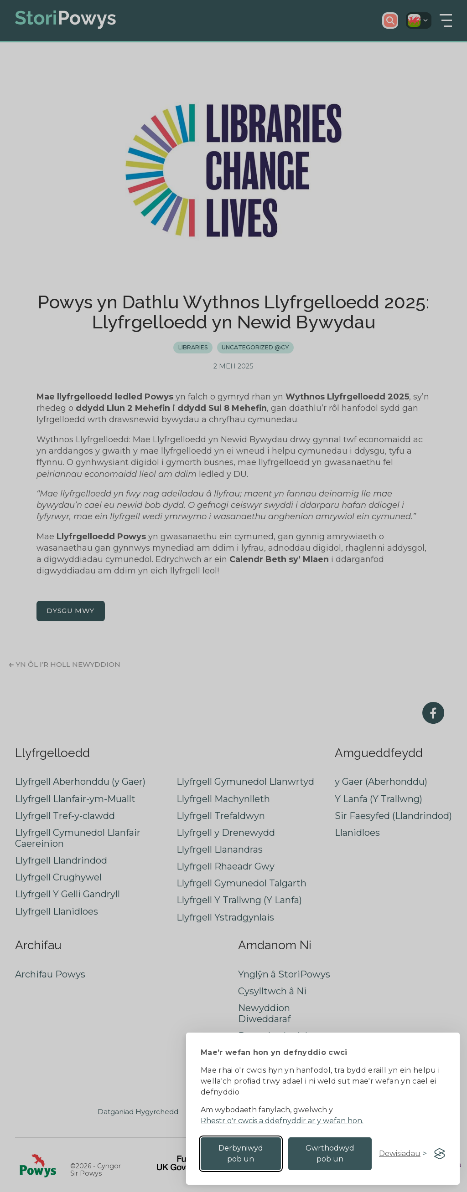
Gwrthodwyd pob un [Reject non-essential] (330, 1153)
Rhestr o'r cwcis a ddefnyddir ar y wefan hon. (282, 1120)
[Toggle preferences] (403, 1154)
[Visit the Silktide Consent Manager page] (439, 1153)
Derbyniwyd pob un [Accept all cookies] (240, 1153)
